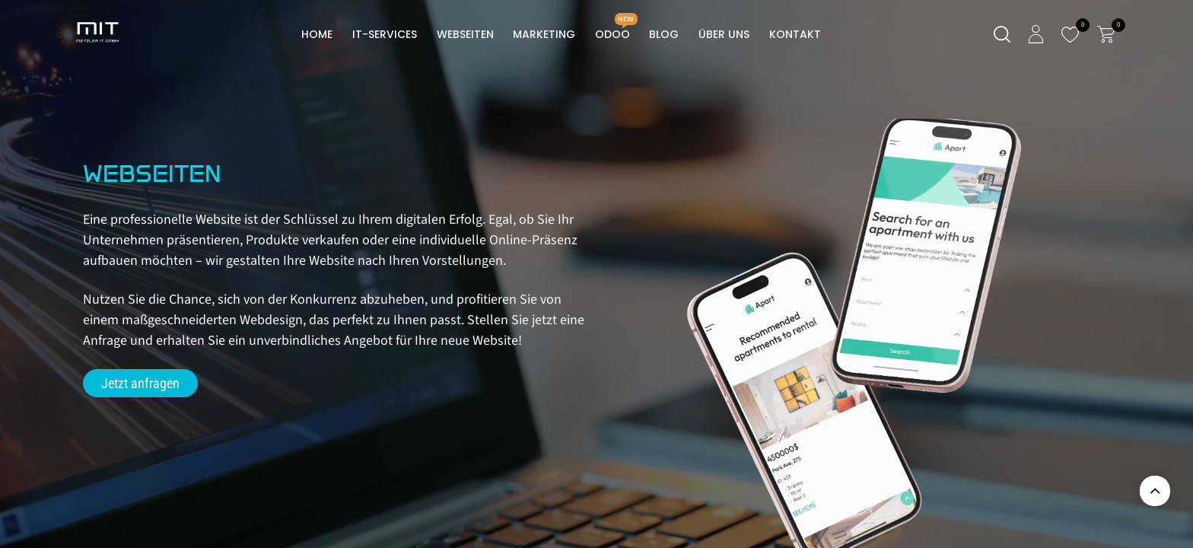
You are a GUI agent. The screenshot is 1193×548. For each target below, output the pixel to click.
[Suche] (1002, 34)
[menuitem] (317, 35)
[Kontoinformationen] (1036, 34)
